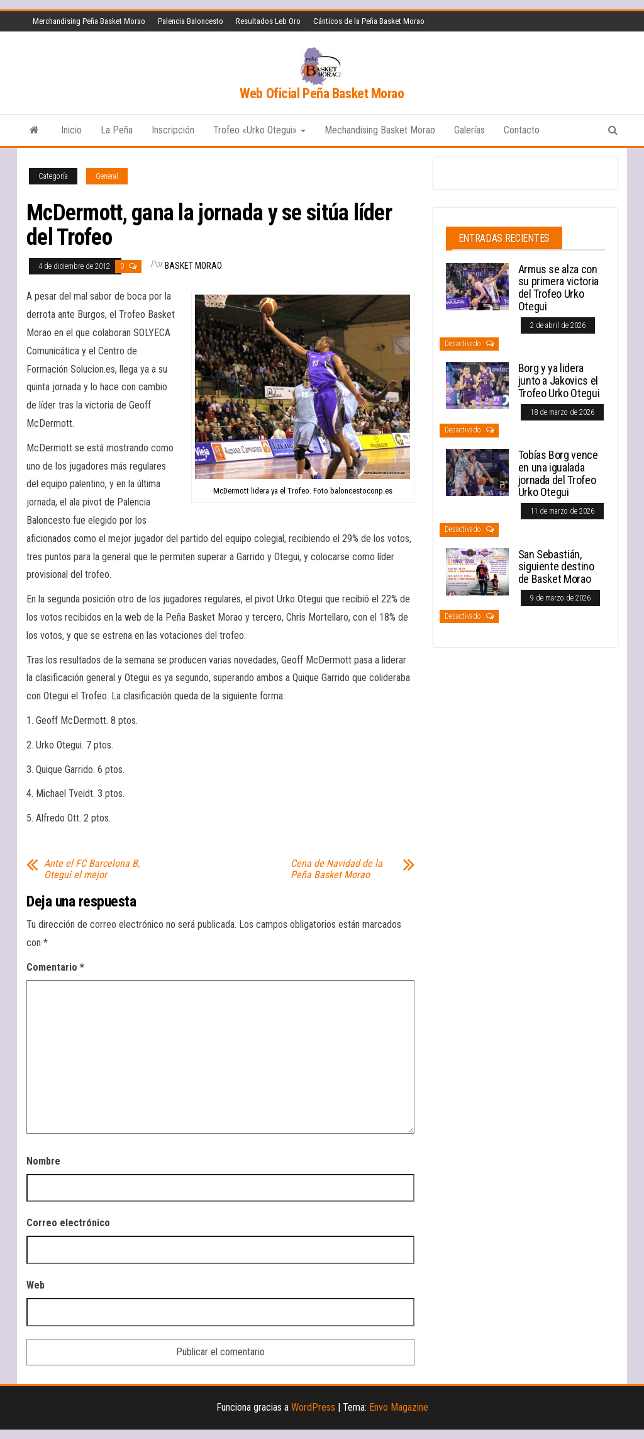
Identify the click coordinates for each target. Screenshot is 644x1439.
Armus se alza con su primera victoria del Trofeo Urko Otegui (558, 287)
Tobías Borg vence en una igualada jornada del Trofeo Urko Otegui (558, 473)
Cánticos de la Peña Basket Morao (369, 21)
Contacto (522, 130)
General (107, 176)
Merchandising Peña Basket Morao (89, 21)
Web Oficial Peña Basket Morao (322, 93)
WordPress (313, 1407)
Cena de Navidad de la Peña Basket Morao (336, 869)
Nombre (43, 1161)
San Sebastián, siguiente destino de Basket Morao (556, 567)
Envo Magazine (398, 1407)
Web (35, 1285)
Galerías (469, 130)
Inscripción (173, 130)
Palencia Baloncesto (190, 21)
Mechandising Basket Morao (380, 130)
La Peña (117, 130)
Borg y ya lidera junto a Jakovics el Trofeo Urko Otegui (559, 380)
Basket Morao (193, 266)
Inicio (71, 130)
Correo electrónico (68, 1223)
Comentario (55, 967)
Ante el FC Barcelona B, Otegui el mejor (92, 869)
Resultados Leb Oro (268, 21)
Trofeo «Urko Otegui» (259, 130)
